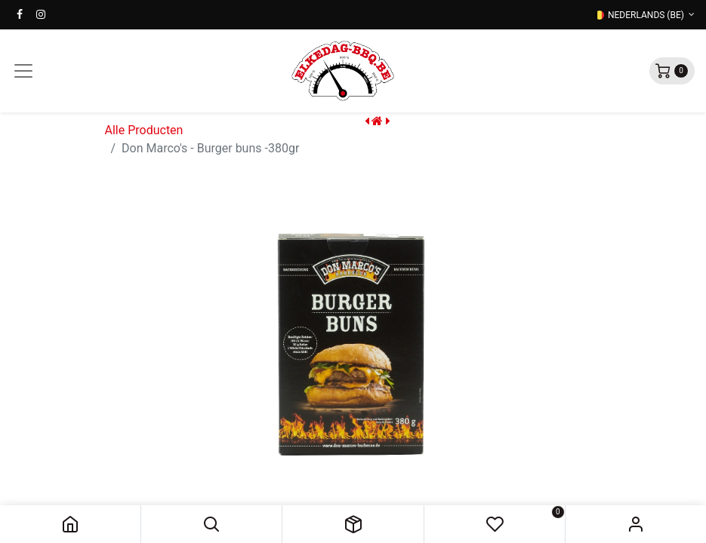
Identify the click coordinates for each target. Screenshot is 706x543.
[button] (211, 524)
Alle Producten (144, 130)
